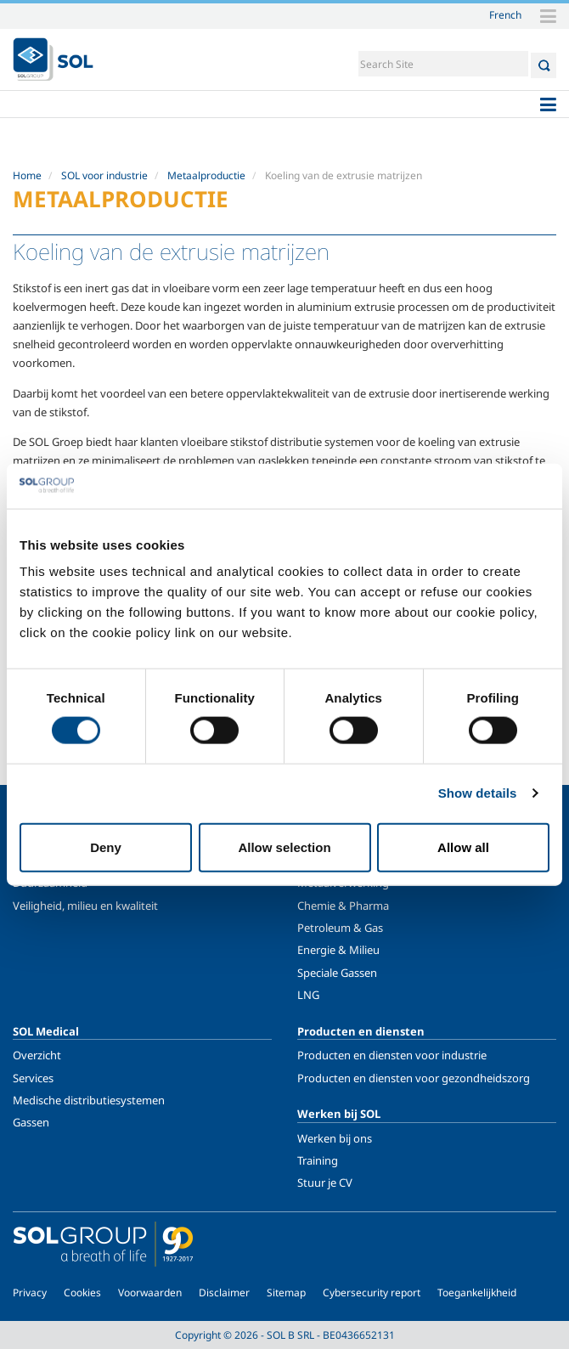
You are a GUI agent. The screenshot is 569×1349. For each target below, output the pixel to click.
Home (27, 175)
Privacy (30, 1292)
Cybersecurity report (371, 1292)
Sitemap (286, 1292)
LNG (308, 994)
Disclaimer (224, 1292)
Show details (477, 793)
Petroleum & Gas (340, 927)
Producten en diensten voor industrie (392, 1055)
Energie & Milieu (338, 949)
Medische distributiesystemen (89, 1100)
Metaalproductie (206, 175)
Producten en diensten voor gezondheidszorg (413, 1078)
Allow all (463, 846)
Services (33, 1078)
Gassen (31, 1122)
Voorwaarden (150, 1292)
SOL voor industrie (104, 175)
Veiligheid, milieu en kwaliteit (85, 905)
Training (317, 1160)
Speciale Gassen (337, 972)
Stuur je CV (324, 1182)
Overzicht (37, 1055)
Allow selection (284, 846)
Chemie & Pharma (343, 905)
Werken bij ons (334, 1138)
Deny (105, 846)
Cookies (82, 1292)
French (505, 14)
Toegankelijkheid (476, 1292)
